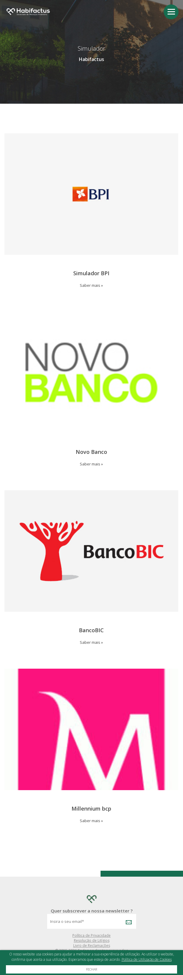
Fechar (91, 969)
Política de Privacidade (91, 935)
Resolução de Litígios (91, 940)
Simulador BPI (91, 273)
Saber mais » (91, 285)
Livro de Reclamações (91, 945)
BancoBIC (91, 630)
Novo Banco (91, 451)
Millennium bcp (91, 808)
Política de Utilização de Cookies (147, 959)
